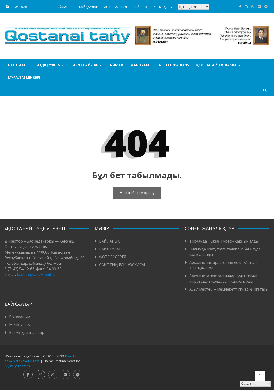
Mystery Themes (17, 366)
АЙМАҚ (116, 65)
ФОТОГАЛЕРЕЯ (115, 7)
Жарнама (140, 65)
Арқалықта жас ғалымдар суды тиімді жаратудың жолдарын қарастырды (223, 278)
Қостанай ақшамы (216, 65)
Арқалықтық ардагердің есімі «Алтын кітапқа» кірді (223, 265)
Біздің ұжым (48, 65)
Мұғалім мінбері (24, 77)
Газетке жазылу (173, 65)
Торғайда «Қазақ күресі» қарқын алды (224, 241)
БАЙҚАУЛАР (88, 7)
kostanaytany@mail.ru (36, 274)
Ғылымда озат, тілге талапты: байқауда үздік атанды (225, 251)
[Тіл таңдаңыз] (193, 7)
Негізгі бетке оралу (137, 192)
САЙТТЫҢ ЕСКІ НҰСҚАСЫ (152, 7)
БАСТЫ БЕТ (18, 65)
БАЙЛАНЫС (64, 7)
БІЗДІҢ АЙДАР (85, 65)
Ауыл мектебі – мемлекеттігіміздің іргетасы (228, 289)
